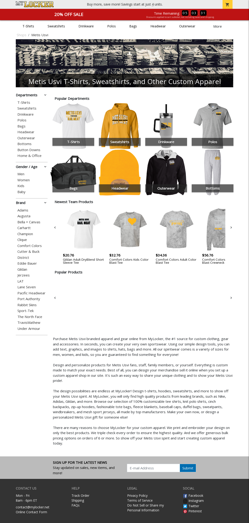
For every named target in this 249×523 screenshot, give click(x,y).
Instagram (193, 500)
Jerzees (23, 275)
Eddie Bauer (27, 263)
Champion (25, 234)
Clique (22, 240)
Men (20, 174)
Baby (21, 192)
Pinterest (192, 511)
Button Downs (28, 150)
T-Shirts (28, 26)
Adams (22, 210)
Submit (187, 468)
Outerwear (187, 26)
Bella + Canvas (28, 222)
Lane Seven (26, 287)
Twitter (191, 506)
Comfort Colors (29, 246)
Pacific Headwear (31, 293)
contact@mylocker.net (32, 507)
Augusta (23, 216)
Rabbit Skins (27, 305)
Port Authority (28, 299)
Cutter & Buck (28, 251)
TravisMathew (28, 323)
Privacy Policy (137, 495)
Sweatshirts (56, 26)
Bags (133, 26)
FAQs (75, 505)
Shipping (77, 500)
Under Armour (28, 329)
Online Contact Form (31, 512)
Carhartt (24, 228)
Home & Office (29, 156)
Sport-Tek (25, 311)
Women (23, 180)
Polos (111, 26)
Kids (20, 186)
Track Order (80, 495)
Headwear (158, 26)
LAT (20, 281)
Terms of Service (140, 500)
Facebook (193, 495)
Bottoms (24, 144)
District (23, 258)
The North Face (29, 317)
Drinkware (86, 26)
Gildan (22, 269)
